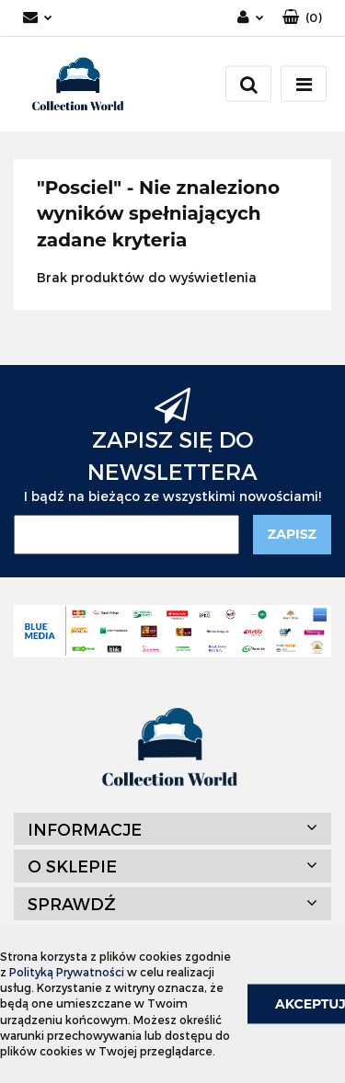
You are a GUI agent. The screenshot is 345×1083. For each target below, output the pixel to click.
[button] (302, 18)
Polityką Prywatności (66, 971)
